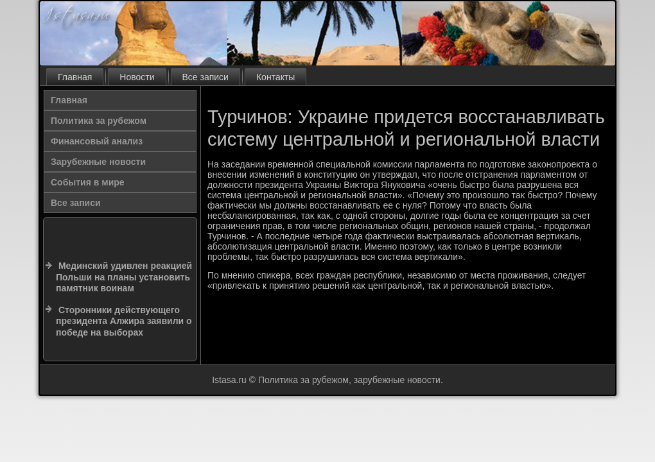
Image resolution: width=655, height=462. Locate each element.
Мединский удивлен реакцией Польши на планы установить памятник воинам (124, 277)
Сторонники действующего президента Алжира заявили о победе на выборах (124, 321)
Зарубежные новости (98, 162)
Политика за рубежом (98, 121)
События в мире (88, 182)
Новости (136, 77)
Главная (75, 77)
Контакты (275, 77)
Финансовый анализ (97, 141)
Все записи (205, 77)
